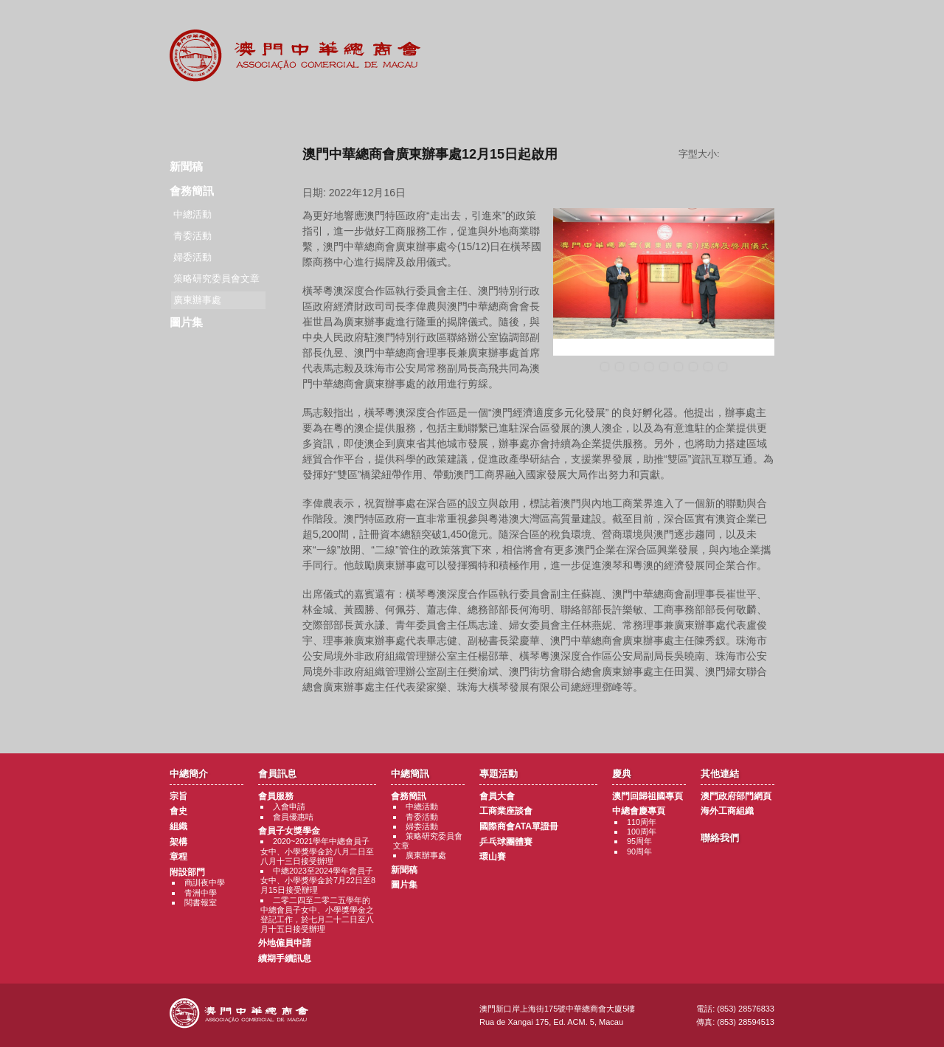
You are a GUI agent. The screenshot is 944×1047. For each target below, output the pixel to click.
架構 (178, 842)
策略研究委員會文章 (216, 278)
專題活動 (472, 110)
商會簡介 (200, 110)
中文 (754, 23)
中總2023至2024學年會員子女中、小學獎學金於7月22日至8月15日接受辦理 (317, 880)
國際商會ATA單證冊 (518, 826)
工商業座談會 (505, 811)
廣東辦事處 (426, 855)
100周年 (641, 831)
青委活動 (192, 235)
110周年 (641, 822)
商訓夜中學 (204, 882)
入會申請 (289, 806)
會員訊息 (291, 110)
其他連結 (653, 110)
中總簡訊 (381, 110)
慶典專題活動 (563, 110)
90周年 (639, 851)
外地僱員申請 (284, 943)
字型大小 (752, 154)
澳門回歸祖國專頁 (647, 796)
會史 (178, 811)
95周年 (639, 841)
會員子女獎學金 (289, 831)
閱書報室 (200, 902)
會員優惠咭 (293, 816)
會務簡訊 (192, 190)
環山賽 (492, 856)
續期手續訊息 (284, 958)
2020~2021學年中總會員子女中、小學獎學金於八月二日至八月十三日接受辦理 (317, 851)
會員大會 (497, 796)
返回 (539, 715)
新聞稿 (186, 166)
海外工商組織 (727, 811)
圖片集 (186, 322)
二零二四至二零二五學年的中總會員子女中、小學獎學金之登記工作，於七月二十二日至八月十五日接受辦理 (317, 915)
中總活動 (192, 214)
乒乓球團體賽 (505, 842)
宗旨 (178, 796)
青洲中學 (200, 892)
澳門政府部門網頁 (736, 796)
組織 (178, 826)
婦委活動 (192, 257)
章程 (178, 856)
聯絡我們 (744, 110)
